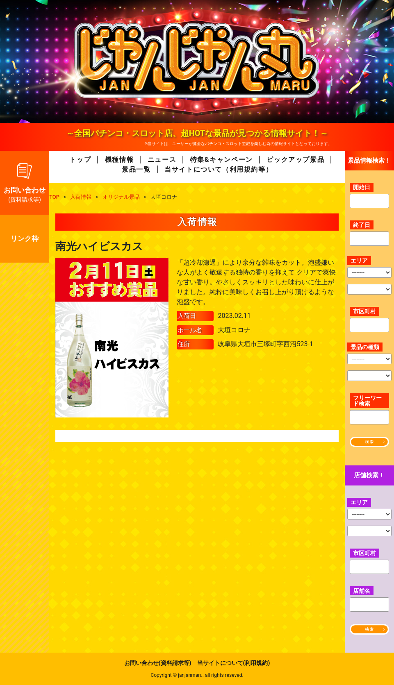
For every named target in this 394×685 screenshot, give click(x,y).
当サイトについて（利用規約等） (218, 169)
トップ (80, 159)
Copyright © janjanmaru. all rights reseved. (196, 675)
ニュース (162, 159)
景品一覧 (136, 169)
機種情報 (119, 159)
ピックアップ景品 (295, 159)
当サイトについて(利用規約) (233, 663)
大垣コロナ (234, 330)
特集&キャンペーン (221, 159)
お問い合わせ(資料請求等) (157, 663)
